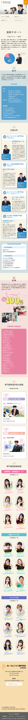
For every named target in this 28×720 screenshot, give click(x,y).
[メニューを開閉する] (26, 2)
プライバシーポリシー (20, 716)
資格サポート (17, 16)
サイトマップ (11, 716)
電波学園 (5, 716)
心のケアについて (18, 20)
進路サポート (4, 20)
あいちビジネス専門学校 (14, 714)
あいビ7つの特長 (5, 16)
